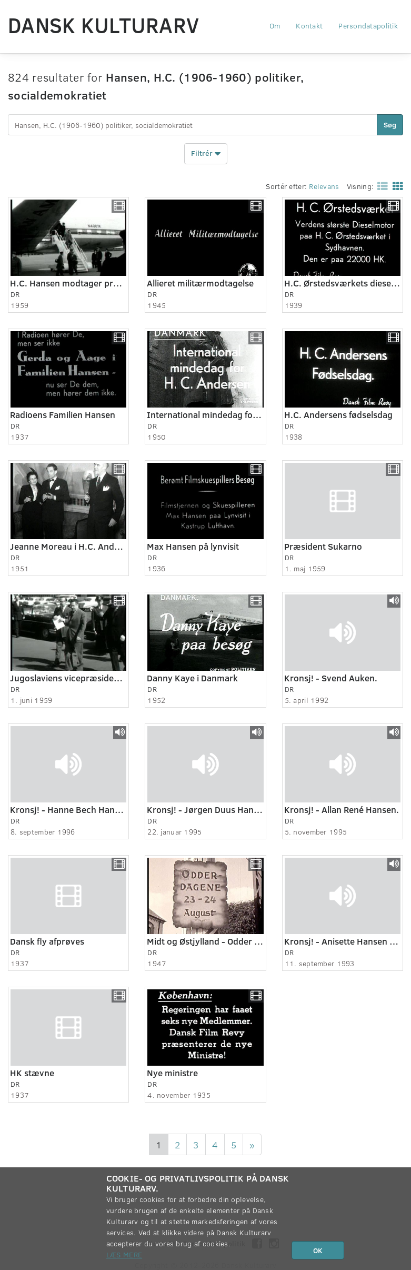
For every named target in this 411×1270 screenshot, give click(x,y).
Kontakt (309, 26)
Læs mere (124, 1254)
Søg (390, 125)
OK (318, 1250)
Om (274, 26)
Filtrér (205, 154)
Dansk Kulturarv (103, 25)
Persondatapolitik (368, 26)
